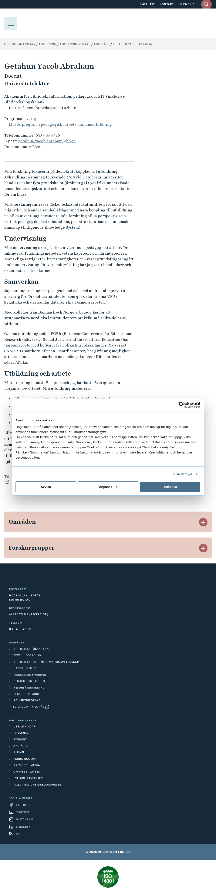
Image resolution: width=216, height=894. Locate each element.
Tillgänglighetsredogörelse (37, 784)
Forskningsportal (75, 44)
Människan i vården (29, 674)
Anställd (20, 746)
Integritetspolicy (28, 778)
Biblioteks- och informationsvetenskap (46, 662)
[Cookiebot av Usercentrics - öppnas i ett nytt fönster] (181, 405)
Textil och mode (26, 694)
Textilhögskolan (27, 655)
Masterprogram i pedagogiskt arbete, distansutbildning (60, 124)
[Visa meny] (10, 23)
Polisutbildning (26, 700)
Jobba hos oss (25, 759)
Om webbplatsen (26, 771)
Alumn (18, 752)
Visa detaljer (182, 474)
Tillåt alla (170, 487)
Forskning (47, 44)
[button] (203, 522)
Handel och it (24, 668)
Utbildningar (24, 726)
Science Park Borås (28, 707)
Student (20, 739)
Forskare (101, 44)
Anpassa (108, 487)
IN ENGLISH (188, 4)
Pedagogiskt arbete (29, 681)
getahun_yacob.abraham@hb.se (47, 141)
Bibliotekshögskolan (31, 649)
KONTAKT (167, 4)
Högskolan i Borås (19, 44)
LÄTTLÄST (147, 4)
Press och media (26, 765)
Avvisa (46, 487)
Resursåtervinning (28, 687)
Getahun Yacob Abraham (133, 44)
